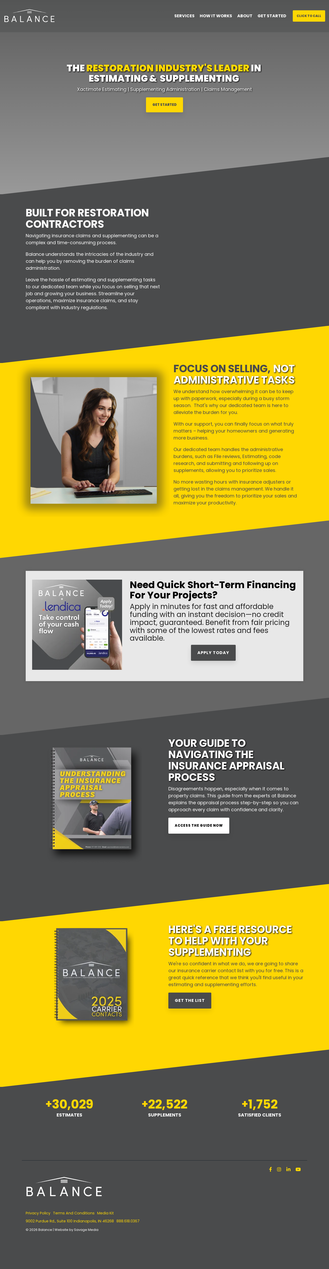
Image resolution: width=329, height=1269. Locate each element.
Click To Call (309, 16)
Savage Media (86, 1229)
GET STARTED (272, 16)
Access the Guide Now (199, 825)
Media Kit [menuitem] (105, 1213)
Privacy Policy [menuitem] (38, 1213)
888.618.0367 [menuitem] (128, 1221)
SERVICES (184, 16)
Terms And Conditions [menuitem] (74, 1213)
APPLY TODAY (213, 653)
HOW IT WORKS (216, 16)
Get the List (190, 1000)
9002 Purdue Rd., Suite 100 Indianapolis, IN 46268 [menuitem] (70, 1221)
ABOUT (244, 16)
